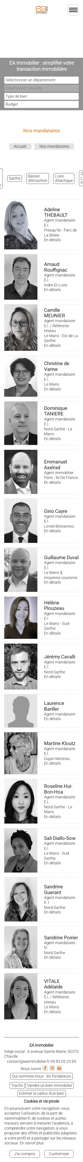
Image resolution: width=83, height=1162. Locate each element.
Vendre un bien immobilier (49, 1085)
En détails (52, 239)
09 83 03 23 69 (63, 1061)
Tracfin (17, 1085)
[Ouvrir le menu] (73, 9)
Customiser (59, 1153)
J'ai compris (24, 1153)
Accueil (20, 146)
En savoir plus (32, 1143)
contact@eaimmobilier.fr (28, 1061)
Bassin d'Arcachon (37, 178)
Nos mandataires (54, 146)
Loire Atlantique (64, 178)
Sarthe (14, 178)
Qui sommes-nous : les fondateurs (41, 1076)
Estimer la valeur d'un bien (41, 1093)
